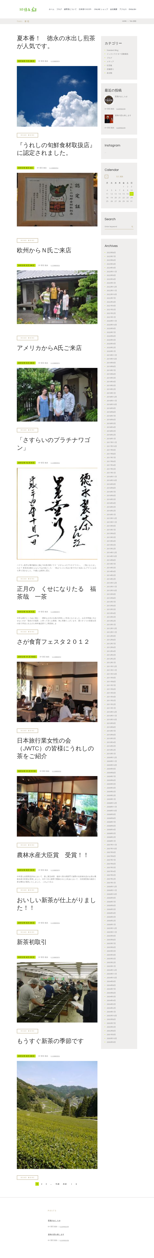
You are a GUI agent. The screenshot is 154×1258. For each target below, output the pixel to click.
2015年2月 (111, 548)
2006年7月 (111, 901)
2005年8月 (111, 939)
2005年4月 (111, 955)
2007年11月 (112, 844)
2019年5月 (111, 378)
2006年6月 (111, 905)
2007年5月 (111, 867)
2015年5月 (111, 537)
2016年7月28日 (26, 61)
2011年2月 (111, 704)
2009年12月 (112, 757)
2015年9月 (111, 526)
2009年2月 (111, 795)
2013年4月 (111, 613)
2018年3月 (111, 431)
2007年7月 (111, 860)
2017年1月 (111, 472)
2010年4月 (111, 742)
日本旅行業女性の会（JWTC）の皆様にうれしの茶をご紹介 (55, 748)
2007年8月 (111, 856)
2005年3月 (111, 958)
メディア (110, 61)
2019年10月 (112, 359)
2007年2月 (111, 879)
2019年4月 (111, 381)
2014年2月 (111, 579)
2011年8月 (111, 681)
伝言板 (109, 65)
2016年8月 (111, 488)
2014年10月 (112, 556)
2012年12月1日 (26, 612)
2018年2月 (111, 434)
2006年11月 (112, 890)
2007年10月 (112, 848)
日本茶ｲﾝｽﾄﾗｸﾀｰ (85, 9)
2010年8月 (111, 727)
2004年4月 (111, 1000)
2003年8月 (111, 1019)
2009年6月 (111, 780)
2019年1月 (111, 393)
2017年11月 (112, 442)
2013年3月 (111, 617)
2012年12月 (112, 628)
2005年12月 (112, 928)
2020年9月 (111, 328)
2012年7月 (111, 643)
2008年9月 (111, 814)
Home (124, 21)
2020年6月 (111, 336)
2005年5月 (111, 951)
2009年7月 (111, 776)
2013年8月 (111, 598)
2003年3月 (111, 1027)
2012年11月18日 (27, 657)
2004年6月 (111, 993)
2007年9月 (111, 852)
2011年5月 (111, 693)
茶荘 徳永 (44, 61)
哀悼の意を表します (123, 115)
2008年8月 (111, 818)
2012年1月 (111, 662)
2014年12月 (112, 552)
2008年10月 (112, 810)
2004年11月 (112, 974)
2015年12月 (112, 518)
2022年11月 (112, 290)
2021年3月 (111, 309)
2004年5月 (111, 996)
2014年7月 (111, 564)
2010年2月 (111, 750)
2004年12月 (112, 970)
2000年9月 (111, 1042)
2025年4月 (111, 264)
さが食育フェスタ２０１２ (53, 642)
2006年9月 (111, 898)
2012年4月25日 (26, 923)
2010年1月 (111, 753)
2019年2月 (111, 389)
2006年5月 (111, 909)
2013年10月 (112, 590)
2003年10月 (112, 1015)
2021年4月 (111, 305)
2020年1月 (111, 351)
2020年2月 (111, 347)
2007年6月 (111, 863)
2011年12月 (112, 666)
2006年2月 (111, 920)
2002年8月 (111, 1031)
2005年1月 (111, 966)
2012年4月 (111, 651)
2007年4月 (111, 871)
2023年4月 (111, 279)
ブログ (59, 9)
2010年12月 (112, 712)
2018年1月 (111, 438)
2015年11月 (112, 522)
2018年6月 (111, 419)
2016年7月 (111, 491)
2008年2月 (111, 837)
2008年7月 (111, 822)
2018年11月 (112, 400)
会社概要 (113, 9)
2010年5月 (111, 738)
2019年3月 (111, 385)
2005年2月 (111, 962)
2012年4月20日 (26, 1056)
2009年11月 (112, 761)
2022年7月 (111, 298)
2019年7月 (111, 370)
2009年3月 (111, 791)
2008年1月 (111, 841)
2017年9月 (111, 450)
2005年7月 (111, 943)
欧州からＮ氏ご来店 (44, 250)
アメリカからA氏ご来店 (49, 348)
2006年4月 (111, 913)
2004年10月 (112, 977)
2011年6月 (111, 689)
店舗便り (110, 69)
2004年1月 (111, 1011)
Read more (28, 135)
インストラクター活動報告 (117, 54)
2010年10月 (112, 719)
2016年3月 (111, 507)
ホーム (51, 9)
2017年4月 (111, 465)
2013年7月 (111, 601)
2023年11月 (112, 271)
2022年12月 (112, 286)
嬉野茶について (70, 9)
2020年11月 (112, 321)
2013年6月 (111, 605)
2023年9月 (111, 275)
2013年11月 (112, 586)
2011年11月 (112, 670)
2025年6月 (111, 260)
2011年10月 (112, 674)
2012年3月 (111, 655)
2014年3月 (111, 575)
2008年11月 (112, 806)
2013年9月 (111, 594)
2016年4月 (111, 503)
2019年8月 (111, 366)
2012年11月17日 (27, 771)
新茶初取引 (32, 942)
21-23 (64, 1184)
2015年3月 (111, 545)
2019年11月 (112, 355)
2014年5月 (111, 567)
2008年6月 (111, 826)
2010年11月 (112, 715)
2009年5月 (111, 784)
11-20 (57, 1184)
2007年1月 (111, 882)
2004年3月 (111, 1004)
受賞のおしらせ (121, 96)
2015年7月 (111, 529)
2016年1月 (111, 514)
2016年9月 (111, 484)
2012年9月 (111, 636)
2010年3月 (111, 746)
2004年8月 (111, 985)
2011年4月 (111, 696)
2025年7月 (111, 256)
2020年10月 (112, 324)
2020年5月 (111, 340)
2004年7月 (111, 989)
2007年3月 (111, 875)
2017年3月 (111, 469)
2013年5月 (111, 609)
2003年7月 (111, 1023)
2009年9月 (111, 769)
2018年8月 (111, 412)
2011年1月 (111, 708)
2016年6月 (111, 495)
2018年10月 (112, 404)
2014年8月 (111, 560)
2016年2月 (111, 510)
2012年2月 (111, 659)
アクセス (123, 9)
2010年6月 (111, 734)
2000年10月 (112, 1038)
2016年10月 (112, 480)
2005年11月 (112, 932)
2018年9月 (111, 408)
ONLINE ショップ (101, 9)
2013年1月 (111, 624)
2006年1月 (111, 924)
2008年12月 (112, 803)
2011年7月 (111, 685)
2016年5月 (111, 499)
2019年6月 (111, 374)
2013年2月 (111, 621)
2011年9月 (111, 677)
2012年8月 (111, 639)
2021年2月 (111, 313)
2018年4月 (111, 427)
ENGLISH (132, 9)
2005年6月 (111, 947)
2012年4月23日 (26, 957)
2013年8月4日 (25, 168)
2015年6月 (111, 533)
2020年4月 (111, 343)
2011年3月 (111, 700)
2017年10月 (112, 446)
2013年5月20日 (26, 363)
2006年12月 (112, 886)
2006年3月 (111, 917)
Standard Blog (112, 50)
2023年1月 (111, 283)
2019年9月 (111, 362)
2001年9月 (111, 1034)
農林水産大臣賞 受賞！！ (53, 855)
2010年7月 (111, 731)
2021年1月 (111, 317)
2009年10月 (112, 765)
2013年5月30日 (26, 265)
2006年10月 (112, 894)
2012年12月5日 (26, 463)
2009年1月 (111, 799)
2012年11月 (112, 632)
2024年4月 (111, 267)
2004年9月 (111, 981)
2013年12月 (112, 583)
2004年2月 (111, 1008)
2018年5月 (111, 423)
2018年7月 (111, 416)
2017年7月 (111, 457)
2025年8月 (111, 252)
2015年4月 (111, 541)
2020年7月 (111, 332)
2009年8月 (111, 772)
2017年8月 (111, 454)
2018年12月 (112, 397)
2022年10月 (112, 294)
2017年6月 (111, 461)
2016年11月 (112, 476)
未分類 (109, 73)
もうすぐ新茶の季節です (50, 1041)
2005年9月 (111, 936)
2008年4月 (111, 829)
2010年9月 (111, 723)
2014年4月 (111, 571)
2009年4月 (111, 788)
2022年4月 (111, 302)
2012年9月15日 (26, 870)
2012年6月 (111, 647)
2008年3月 (111, 833)
